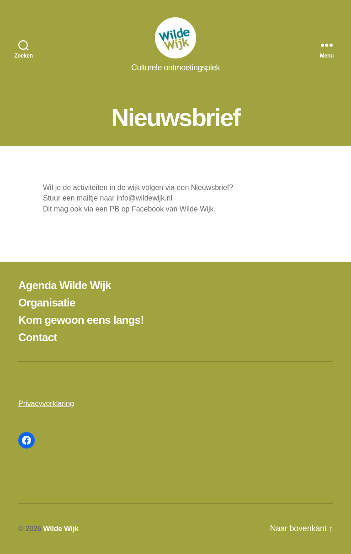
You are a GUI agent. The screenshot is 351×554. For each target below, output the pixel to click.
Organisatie (46, 302)
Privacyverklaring (46, 403)
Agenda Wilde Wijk (64, 285)
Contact (37, 337)
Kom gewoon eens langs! (81, 320)
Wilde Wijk (61, 529)
